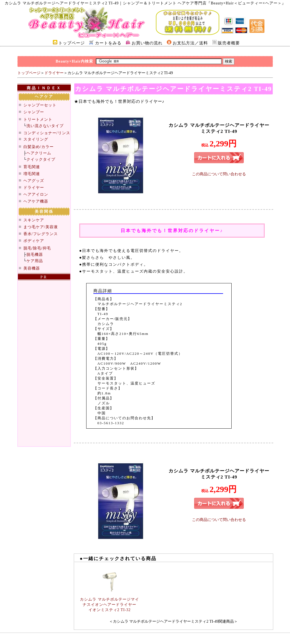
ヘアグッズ (33, 180)
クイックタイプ (40, 159)
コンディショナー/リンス (46, 133)
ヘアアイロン (35, 194)
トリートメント (37, 119)
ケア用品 (34, 261)
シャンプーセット (39, 105)
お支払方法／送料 (190, 43)
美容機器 (31, 268)
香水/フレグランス (40, 234)
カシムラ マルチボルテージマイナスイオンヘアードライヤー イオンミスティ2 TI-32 (109, 604)
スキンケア (33, 220)
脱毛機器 (34, 254)
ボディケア (33, 240)
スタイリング (35, 139)
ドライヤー (54, 73)
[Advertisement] (145, 51)
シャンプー (33, 112)
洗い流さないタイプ (45, 125)
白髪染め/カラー (38, 146)
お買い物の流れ (147, 43)
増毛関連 (31, 173)
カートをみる (108, 43)
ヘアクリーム (38, 153)
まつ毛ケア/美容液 (40, 227)
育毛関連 (31, 167)
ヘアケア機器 (35, 201)
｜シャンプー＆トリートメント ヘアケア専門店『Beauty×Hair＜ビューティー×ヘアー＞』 (202, 3)
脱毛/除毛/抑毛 (37, 248)
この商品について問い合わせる (219, 174)
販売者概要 (229, 43)
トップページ (71, 43)
